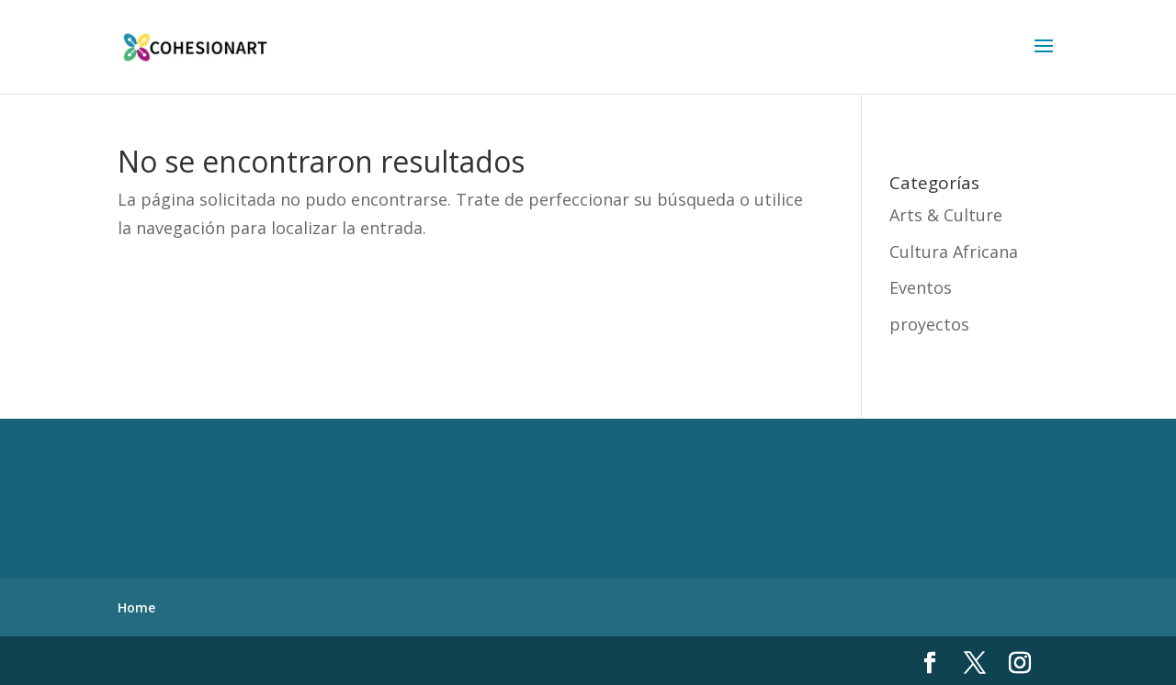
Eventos (920, 287)
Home (136, 607)
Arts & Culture (945, 215)
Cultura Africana (953, 252)
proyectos (929, 324)
